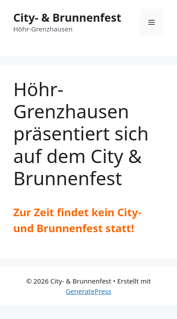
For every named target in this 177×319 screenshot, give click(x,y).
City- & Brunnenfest (67, 17)
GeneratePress (88, 291)
